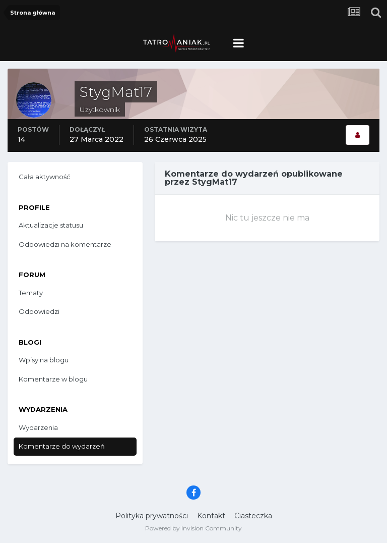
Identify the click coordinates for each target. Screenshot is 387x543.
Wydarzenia (38, 427)
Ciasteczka (253, 515)
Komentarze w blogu (53, 379)
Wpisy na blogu (44, 360)
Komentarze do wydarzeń (62, 446)
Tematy (31, 293)
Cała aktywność (44, 177)
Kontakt (211, 515)
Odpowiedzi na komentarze (65, 244)
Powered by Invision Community (193, 528)
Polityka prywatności (151, 515)
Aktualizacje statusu (51, 225)
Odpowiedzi (39, 311)
